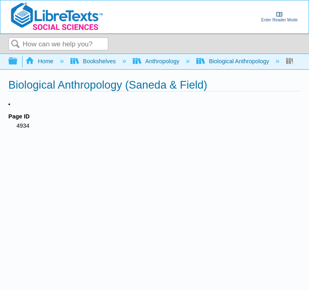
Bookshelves (93, 61)
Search (15, 44)
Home (40, 61)
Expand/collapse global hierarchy (18, 61)
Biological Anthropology (233, 61)
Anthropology (157, 61)
